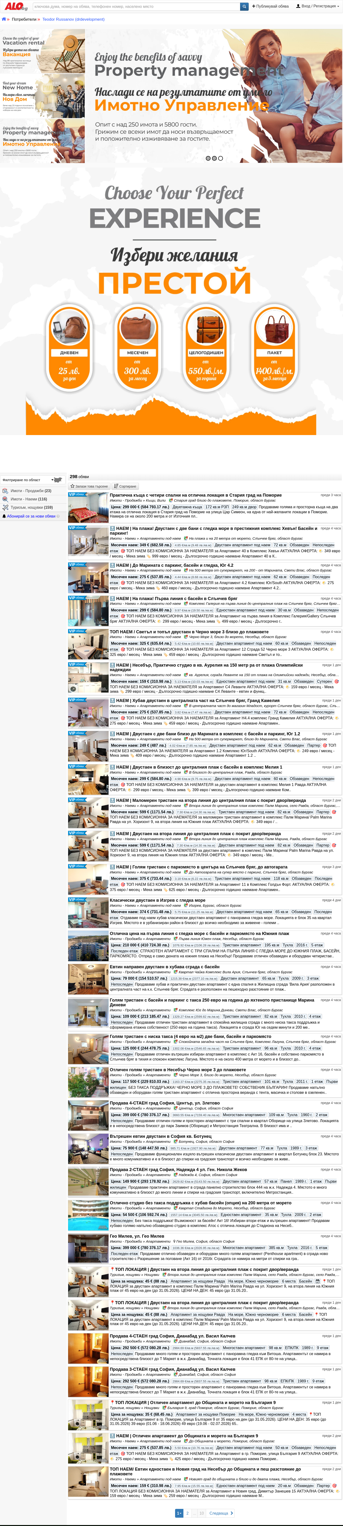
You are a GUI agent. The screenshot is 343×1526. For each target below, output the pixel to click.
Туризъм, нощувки (27, 508)
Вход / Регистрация (317, 6)
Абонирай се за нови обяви (28, 516)
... (194, 1513)
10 (202, 1513)
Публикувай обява (270, 6)
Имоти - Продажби (26, 491)
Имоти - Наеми (24, 499)
